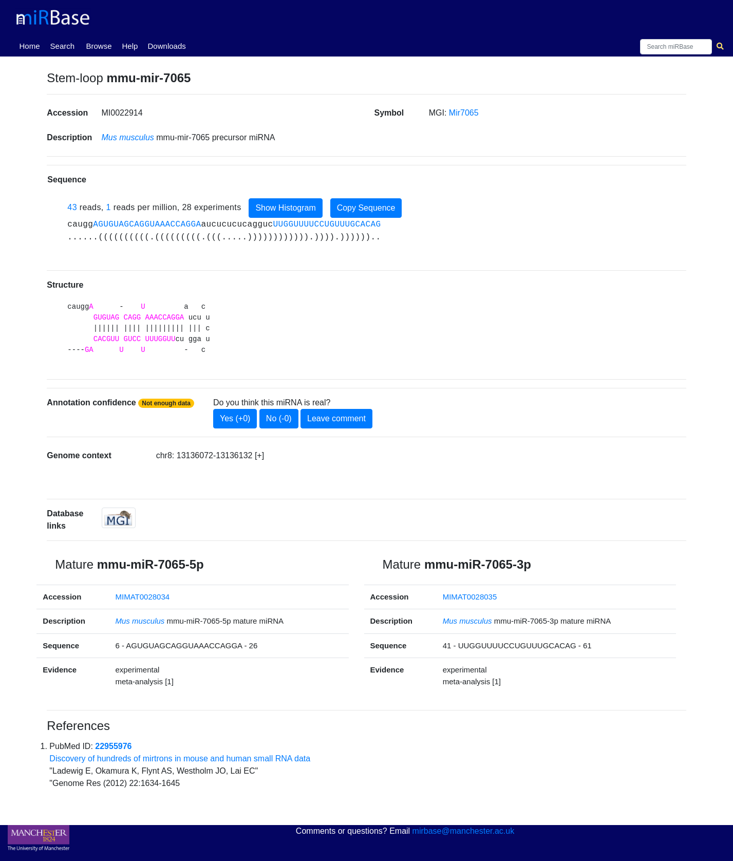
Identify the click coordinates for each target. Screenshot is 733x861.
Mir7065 (464, 112)
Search (62, 46)
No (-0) (279, 418)
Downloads (167, 46)
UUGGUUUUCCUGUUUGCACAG (327, 224)
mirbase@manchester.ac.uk (463, 831)
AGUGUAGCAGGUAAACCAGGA (147, 224)
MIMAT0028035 (470, 596)
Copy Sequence (366, 207)
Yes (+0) (235, 418)
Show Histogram (285, 207)
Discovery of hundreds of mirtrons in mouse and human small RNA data (179, 758)
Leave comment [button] (336, 418)
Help (130, 46)
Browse (99, 46)
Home (32, 45)
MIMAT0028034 (143, 596)
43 (72, 207)
